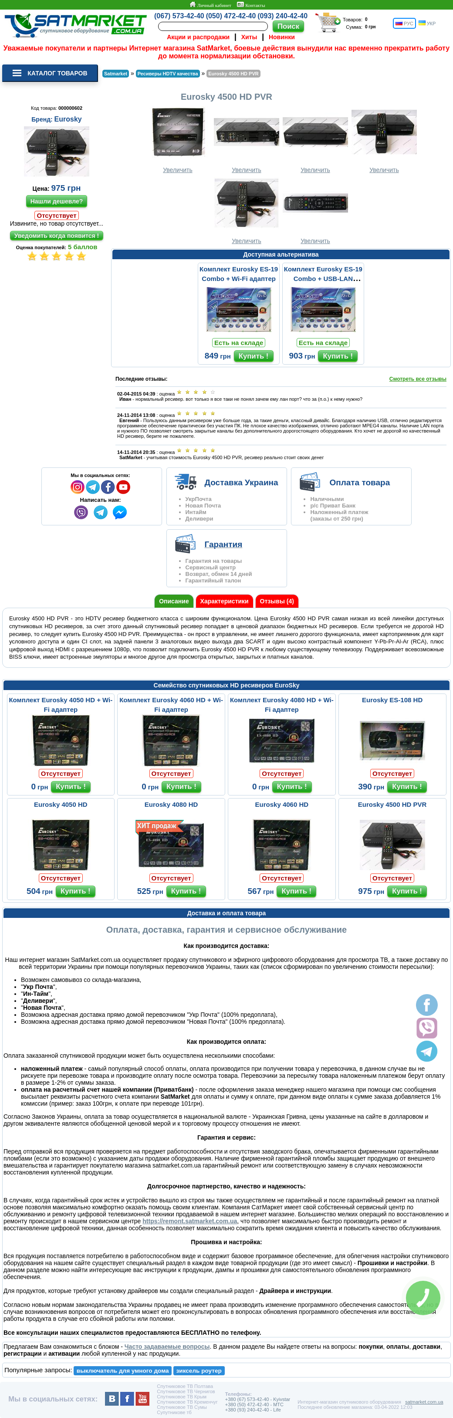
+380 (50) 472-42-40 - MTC (254, 1404)
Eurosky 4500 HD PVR (392, 804)
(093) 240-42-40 (282, 16)
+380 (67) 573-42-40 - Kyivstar (258, 1399)
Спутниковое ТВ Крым (181, 1396)
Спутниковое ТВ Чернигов (186, 1391)
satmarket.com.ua (424, 1401)
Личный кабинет (210, 5)
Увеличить (177, 139)
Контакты (251, 5)
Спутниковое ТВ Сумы (182, 1407)
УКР (427, 23)
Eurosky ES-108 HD (392, 700)
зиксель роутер (199, 1370)
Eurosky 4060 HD (282, 804)
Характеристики (224, 601)
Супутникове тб (174, 1412)
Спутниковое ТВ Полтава (185, 1386)
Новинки (282, 37)
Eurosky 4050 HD (61, 804)
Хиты (249, 37)
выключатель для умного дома (123, 1370)
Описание (174, 601)
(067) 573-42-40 (179, 16)
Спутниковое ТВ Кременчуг (187, 1401)
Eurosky (68, 119)
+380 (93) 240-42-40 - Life (253, 1409)
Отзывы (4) (277, 601)
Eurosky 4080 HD (171, 804)
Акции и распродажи (198, 37)
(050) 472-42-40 (231, 16)
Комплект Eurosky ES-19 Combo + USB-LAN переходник (323, 278)
